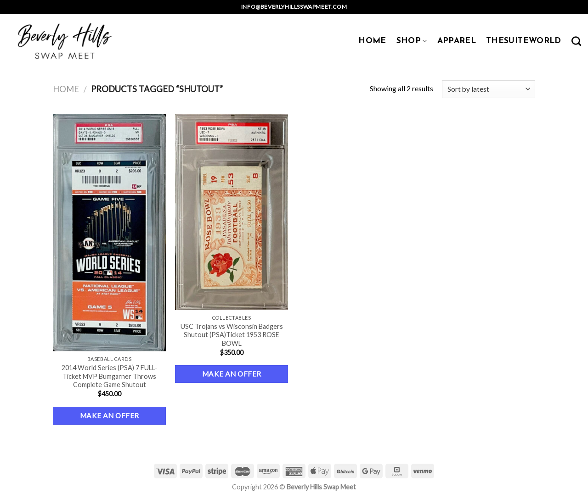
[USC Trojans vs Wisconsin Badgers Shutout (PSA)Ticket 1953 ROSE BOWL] (231, 212)
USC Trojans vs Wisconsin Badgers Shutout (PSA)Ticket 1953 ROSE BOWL (232, 334)
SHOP (411, 41)
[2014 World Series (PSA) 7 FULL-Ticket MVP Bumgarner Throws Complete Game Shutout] (109, 232)
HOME (372, 41)
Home (66, 89)
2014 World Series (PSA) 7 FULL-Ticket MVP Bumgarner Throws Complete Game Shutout (110, 376)
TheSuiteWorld (523, 41)
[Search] (576, 41)
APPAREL (456, 41)
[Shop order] (488, 89)
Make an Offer (109, 415)
